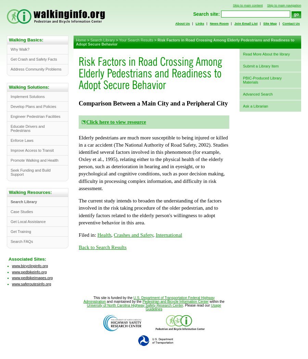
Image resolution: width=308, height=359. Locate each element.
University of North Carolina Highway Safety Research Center (135, 305)
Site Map (270, 23)
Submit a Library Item (261, 66)
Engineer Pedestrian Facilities (36, 116)
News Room (219, 23)
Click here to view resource (116, 122)
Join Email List (246, 23)
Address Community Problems (36, 69)
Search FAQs (22, 241)
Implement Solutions (28, 97)
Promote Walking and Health (35, 160)
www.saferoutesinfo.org (31, 284)
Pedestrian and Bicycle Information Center (175, 302)
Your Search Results (136, 40)
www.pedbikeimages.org (32, 278)
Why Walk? (20, 49)
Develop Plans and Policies (33, 106)
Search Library (102, 40)
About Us (182, 23)
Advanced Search (258, 94)
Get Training (21, 232)
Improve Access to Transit (32, 150)
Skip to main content (248, 5)
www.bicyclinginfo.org (30, 266)
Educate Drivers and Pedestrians (28, 128)
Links (199, 23)
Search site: (206, 14)
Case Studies (22, 212)
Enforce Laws (22, 140)
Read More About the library (266, 54)
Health (104, 235)
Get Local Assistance (28, 222)
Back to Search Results (103, 247)
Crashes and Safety (133, 235)
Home (81, 40)
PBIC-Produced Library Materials (262, 80)
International (169, 235)
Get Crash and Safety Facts (34, 59)
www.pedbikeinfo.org (29, 272)
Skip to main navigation (284, 5)
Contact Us (291, 23)
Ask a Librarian (255, 106)
